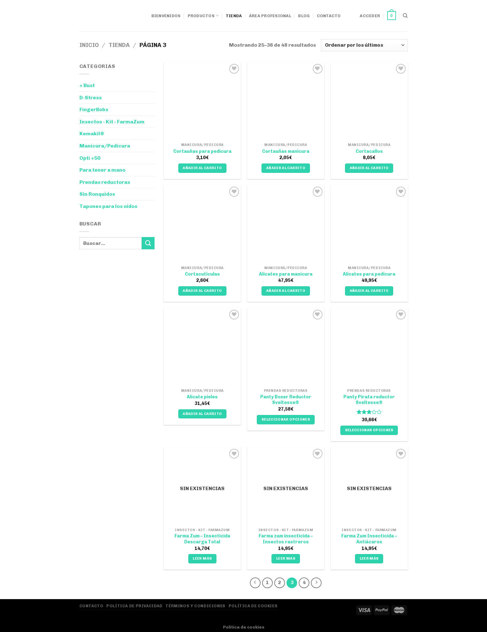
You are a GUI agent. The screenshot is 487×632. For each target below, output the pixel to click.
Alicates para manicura (285, 274)
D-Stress (90, 98)
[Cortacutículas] (202, 223)
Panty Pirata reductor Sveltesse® (369, 400)
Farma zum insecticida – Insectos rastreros (286, 539)
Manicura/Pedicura (104, 146)
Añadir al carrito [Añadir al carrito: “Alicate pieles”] (202, 414)
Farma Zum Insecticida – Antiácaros (369, 539)
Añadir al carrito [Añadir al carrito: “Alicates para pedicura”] (369, 290)
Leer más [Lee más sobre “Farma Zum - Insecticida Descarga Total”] (202, 558)
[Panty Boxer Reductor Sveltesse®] (285, 347)
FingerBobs (93, 109)
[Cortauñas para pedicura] (202, 101)
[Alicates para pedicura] (369, 223)
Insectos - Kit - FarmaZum (112, 122)
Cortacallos (369, 151)
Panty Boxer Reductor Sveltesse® (285, 400)
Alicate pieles (202, 397)
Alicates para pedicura (369, 274)
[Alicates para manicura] (285, 223)
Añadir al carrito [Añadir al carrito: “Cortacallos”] (369, 168)
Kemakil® (91, 134)
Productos (203, 15)
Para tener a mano (102, 170)
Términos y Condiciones (195, 606)
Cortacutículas (202, 274)
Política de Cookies (253, 606)
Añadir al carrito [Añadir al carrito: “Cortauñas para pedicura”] (202, 168)
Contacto (329, 15)
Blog (304, 15)
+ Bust (87, 85)
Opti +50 (89, 158)
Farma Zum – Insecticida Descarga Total (202, 539)
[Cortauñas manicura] (285, 101)
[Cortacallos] (369, 101)
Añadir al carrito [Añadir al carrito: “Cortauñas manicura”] (285, 168)
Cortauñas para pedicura (202, 151)
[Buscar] (405, 16)
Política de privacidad (134, 606)
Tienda (234, 15)
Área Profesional (270, 15)
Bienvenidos (166, 15)
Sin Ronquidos (97, 194)
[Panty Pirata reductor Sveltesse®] (369, 347)
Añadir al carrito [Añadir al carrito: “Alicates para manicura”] (285, 290)
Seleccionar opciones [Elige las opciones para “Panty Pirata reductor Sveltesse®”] (369, 430)
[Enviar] (148, 243)
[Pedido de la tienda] (364, 45)
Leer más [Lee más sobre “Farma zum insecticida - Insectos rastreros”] (285, 558)
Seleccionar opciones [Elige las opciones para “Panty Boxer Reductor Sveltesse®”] (285, 419)
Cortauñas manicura (285, 151)
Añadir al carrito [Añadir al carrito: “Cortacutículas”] (202, 290)
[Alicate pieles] (202, 347)
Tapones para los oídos (108, 206)
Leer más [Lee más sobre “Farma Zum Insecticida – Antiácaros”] (369, 558)
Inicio (89, 45)
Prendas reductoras (104, 182)
